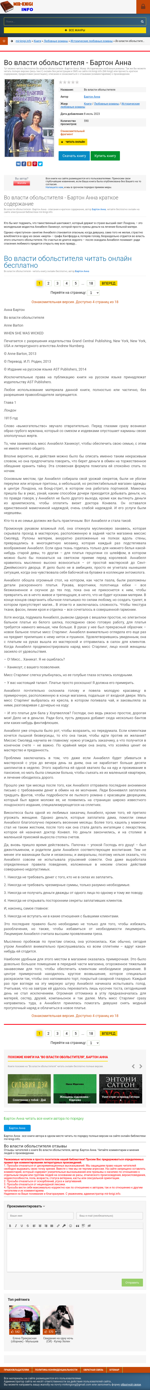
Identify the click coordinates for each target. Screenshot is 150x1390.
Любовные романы (106, 103)
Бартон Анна (92, 96)
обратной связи (131, 1384)
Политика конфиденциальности (56, 1370)
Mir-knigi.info (29, 7)
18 (91, 283)
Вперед (108, 283)
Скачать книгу (74, 156)
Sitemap (114, 1370)
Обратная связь (93, 1370)
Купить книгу (105, 156)
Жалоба (21, 183)
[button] (10, 1225)
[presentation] (10, 1225)
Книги (88, 103)
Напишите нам (54, 187)
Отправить (132, 1282)
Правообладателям (16, 1370)
